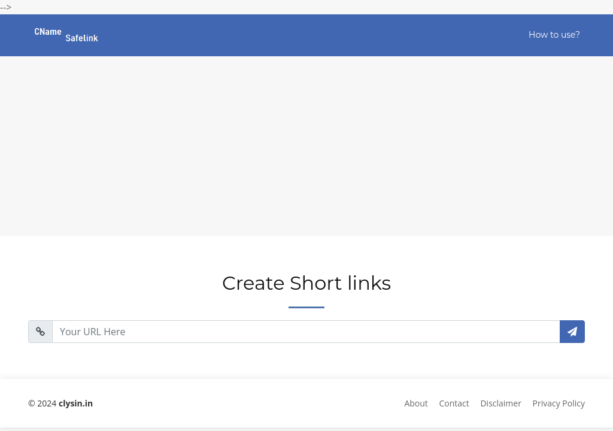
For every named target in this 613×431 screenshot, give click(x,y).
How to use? (554, 34)
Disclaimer (500, 403)
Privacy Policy (559, 403)
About (415, 403)
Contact (454, 403)
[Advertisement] (306, 146)
